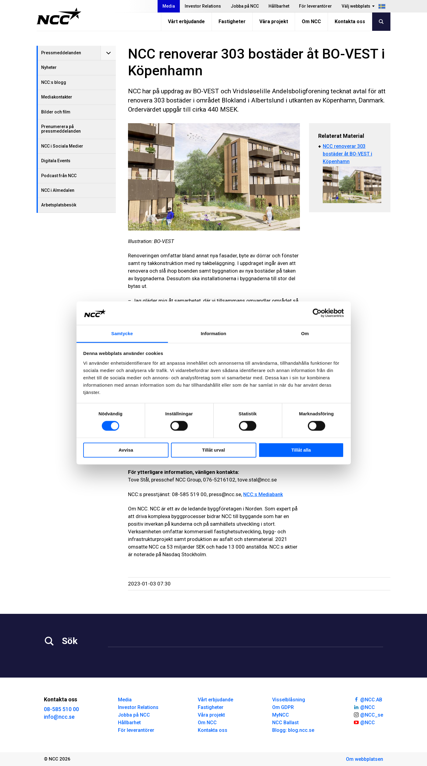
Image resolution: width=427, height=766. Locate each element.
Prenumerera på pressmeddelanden (61, 129)
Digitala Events (55, 160)
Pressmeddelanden (61, 52)
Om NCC (311, 21)
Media (168, 6)
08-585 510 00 (61, 709)
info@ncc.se (59, 717)
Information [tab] (213, 333)
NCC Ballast (285, 722)
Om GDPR (283, 707)
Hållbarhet (279, 6)
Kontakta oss (350, 21)
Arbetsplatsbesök (58, 204)
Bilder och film (55, 111)
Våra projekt (273, 21)
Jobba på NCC (245, 6)
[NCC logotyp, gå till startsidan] (59, 16)
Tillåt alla (301, 450)
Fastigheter (232, 21)
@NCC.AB (367, 699)
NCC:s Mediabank (263, 494)
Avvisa (126, 450)
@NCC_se (368, 714)
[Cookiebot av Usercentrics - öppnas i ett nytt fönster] (317, 313)
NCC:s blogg (53, 82)
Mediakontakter (56, 97)
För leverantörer (315, 6)
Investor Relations (203, 6)
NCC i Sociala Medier (62, 146)
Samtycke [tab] (122, 333)
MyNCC (280, 715)
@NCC (364, 706)
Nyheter (49, 67)
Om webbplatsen (364, 759)
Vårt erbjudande (186, 21)
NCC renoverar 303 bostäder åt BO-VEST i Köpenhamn (347, 153)
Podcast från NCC (59, 175)
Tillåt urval (213, 450)
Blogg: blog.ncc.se (293, 730)
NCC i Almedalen (57, 190)
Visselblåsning (288, 700)
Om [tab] (305, 333)
